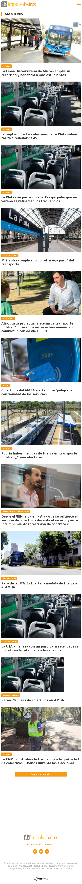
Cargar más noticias (41, 774)
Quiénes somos (34, 845)
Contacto (48, 845)
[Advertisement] (41, 801)
